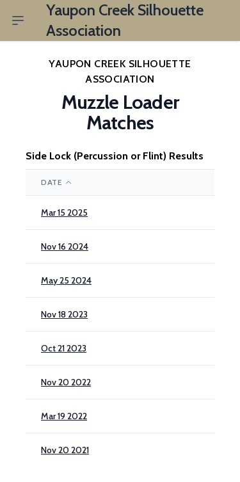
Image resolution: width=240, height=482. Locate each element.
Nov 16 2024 (64, 246)
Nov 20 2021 (65, 450)
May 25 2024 (66, 280)
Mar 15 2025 (64, 212)
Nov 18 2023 (64, 314)
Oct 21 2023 (63, 348)
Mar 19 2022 (64, 416)
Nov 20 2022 (66, 382)
